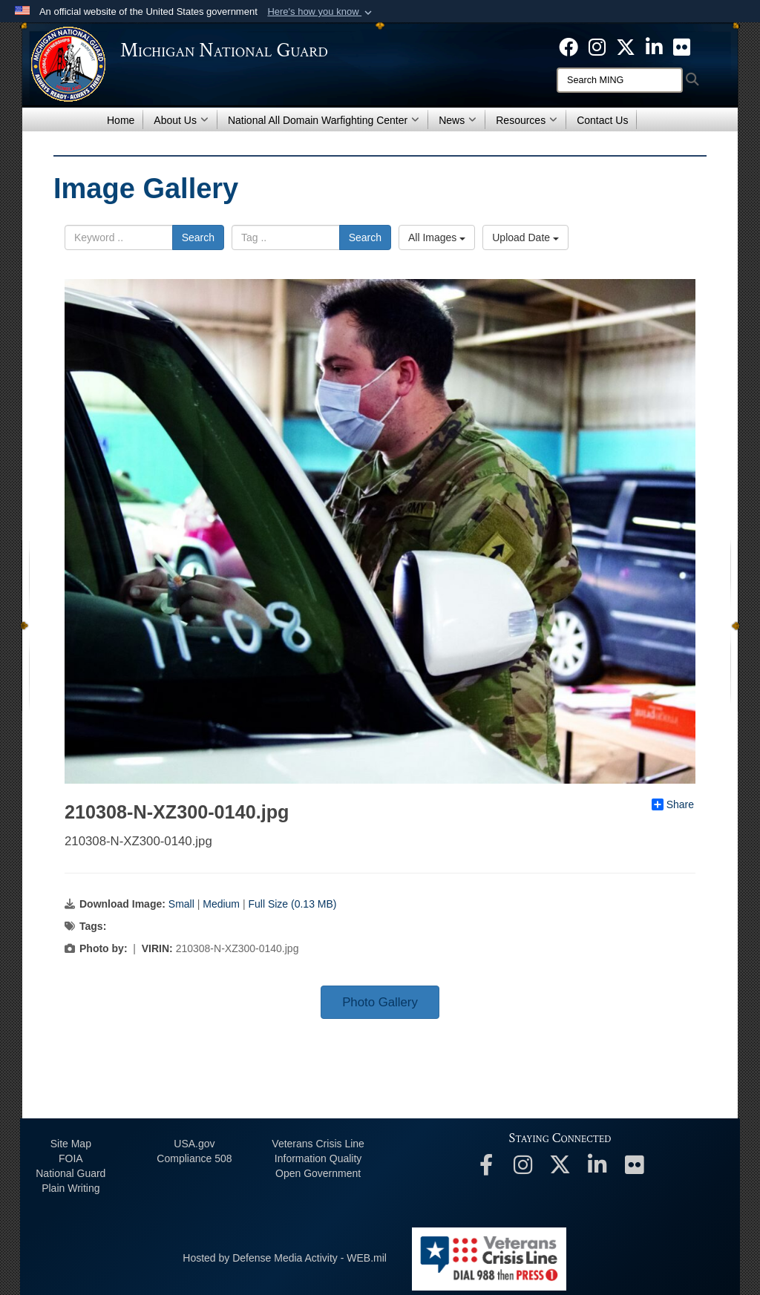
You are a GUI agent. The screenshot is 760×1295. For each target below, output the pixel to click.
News (457, 120)
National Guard (70, 1173)
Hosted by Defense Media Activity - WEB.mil (285, 1258)
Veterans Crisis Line (318, 1144)
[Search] (620, 80)
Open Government (318, 1173)
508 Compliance (194, 1158)
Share (673, 804)
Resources (526, 120)
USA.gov (194, 1144)
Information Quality (318, 1158)
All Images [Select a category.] (436, 237)
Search (198, 237)
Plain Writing (70, 1188)
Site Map (70, 1144)
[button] (321, 11)
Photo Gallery (380, 1002)
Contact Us (602, 120)
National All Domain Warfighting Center (323, 120)
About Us (181, 120)
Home (120, 120)
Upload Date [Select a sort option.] (525, 237)
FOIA (71, 1158)
